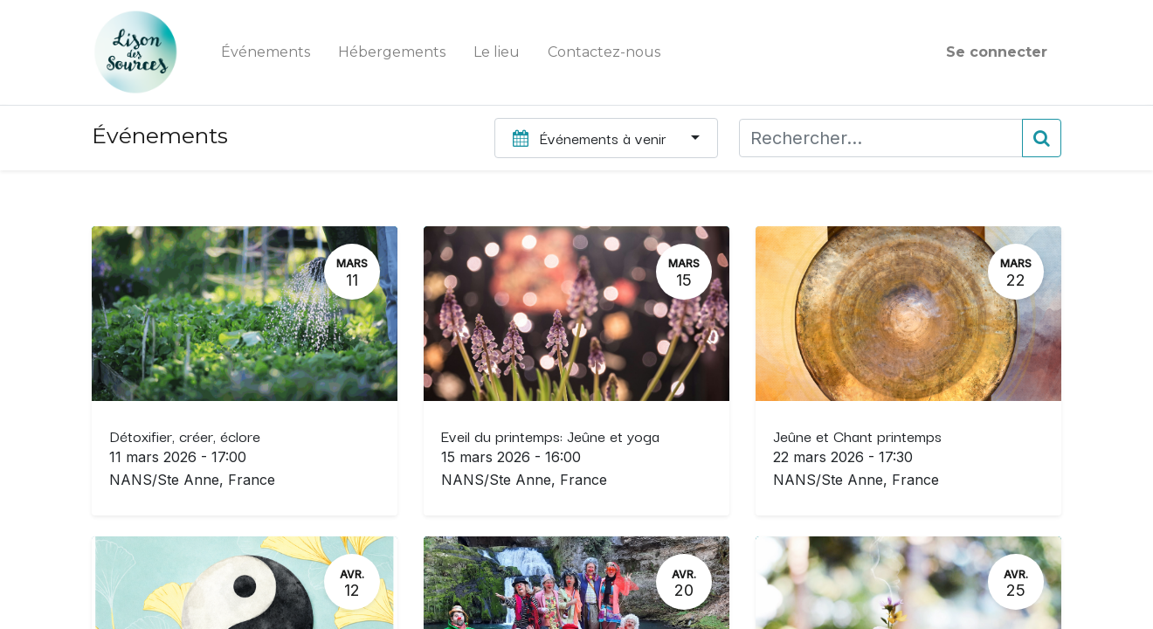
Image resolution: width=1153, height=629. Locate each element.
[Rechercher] (1041, 138)
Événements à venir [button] (592, 138)
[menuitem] (265, 52)
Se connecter (996, 52)
